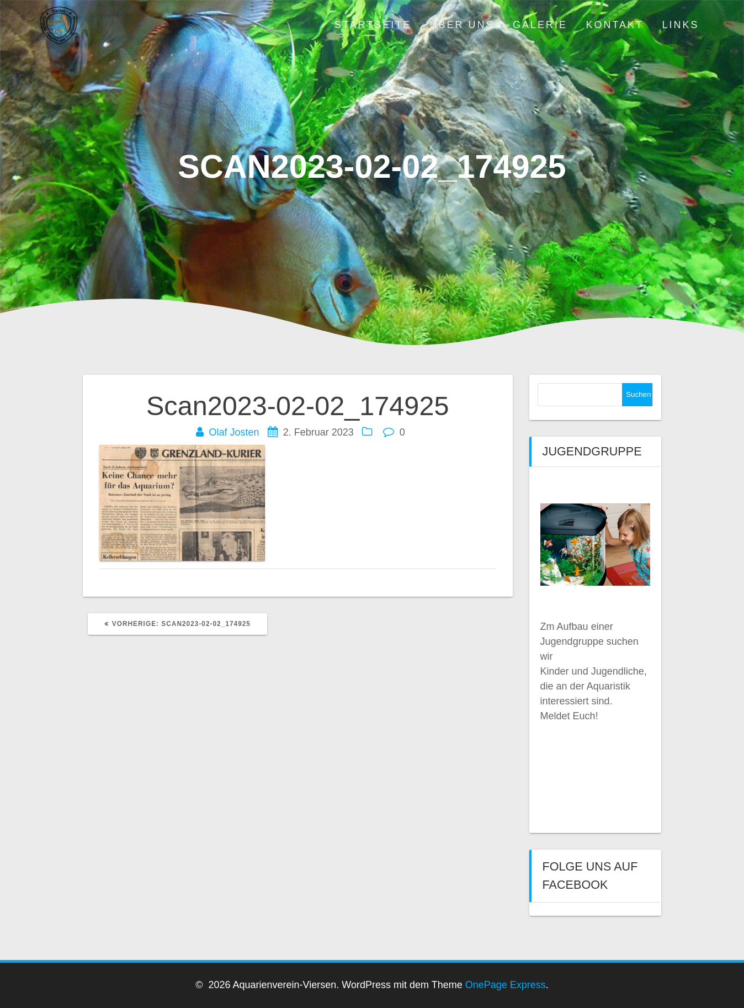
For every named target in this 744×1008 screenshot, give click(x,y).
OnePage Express (505, 984)
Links (680, 24)
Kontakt (615, 24)
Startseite (372, 24)
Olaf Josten (234, 432)
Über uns (462, 24)
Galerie (540, 24)
